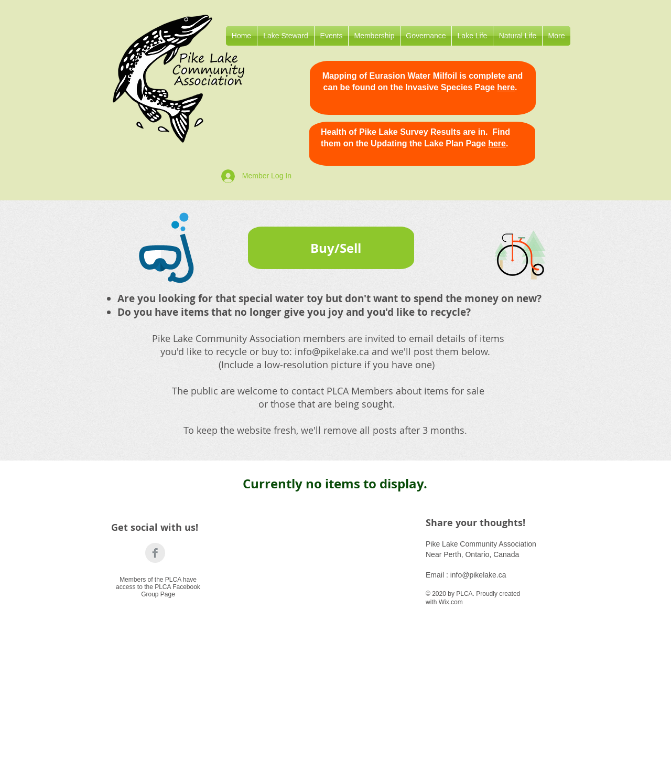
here (506, 87)
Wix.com (451, 602)
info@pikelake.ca (332, 351)
